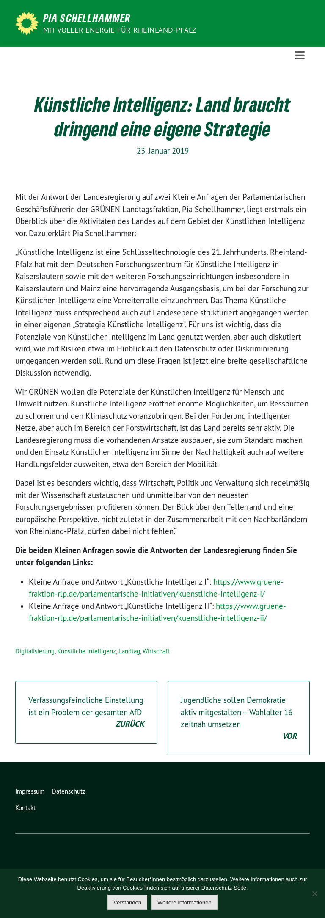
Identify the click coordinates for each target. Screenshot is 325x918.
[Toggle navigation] (300, 55)
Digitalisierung (35, 651)
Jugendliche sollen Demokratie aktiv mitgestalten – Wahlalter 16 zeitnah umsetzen (239, 718)
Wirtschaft (156, 651)
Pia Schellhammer (87, 17)
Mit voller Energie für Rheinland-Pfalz (120, 30)
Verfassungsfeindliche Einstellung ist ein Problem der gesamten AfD (86, 712)
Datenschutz (68, 791)
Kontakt (25, 808)
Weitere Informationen (184, 902)
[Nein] (314, 893)
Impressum (29, 791)
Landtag (129, 651)
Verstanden (127, 902)
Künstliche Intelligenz (86, 651)
